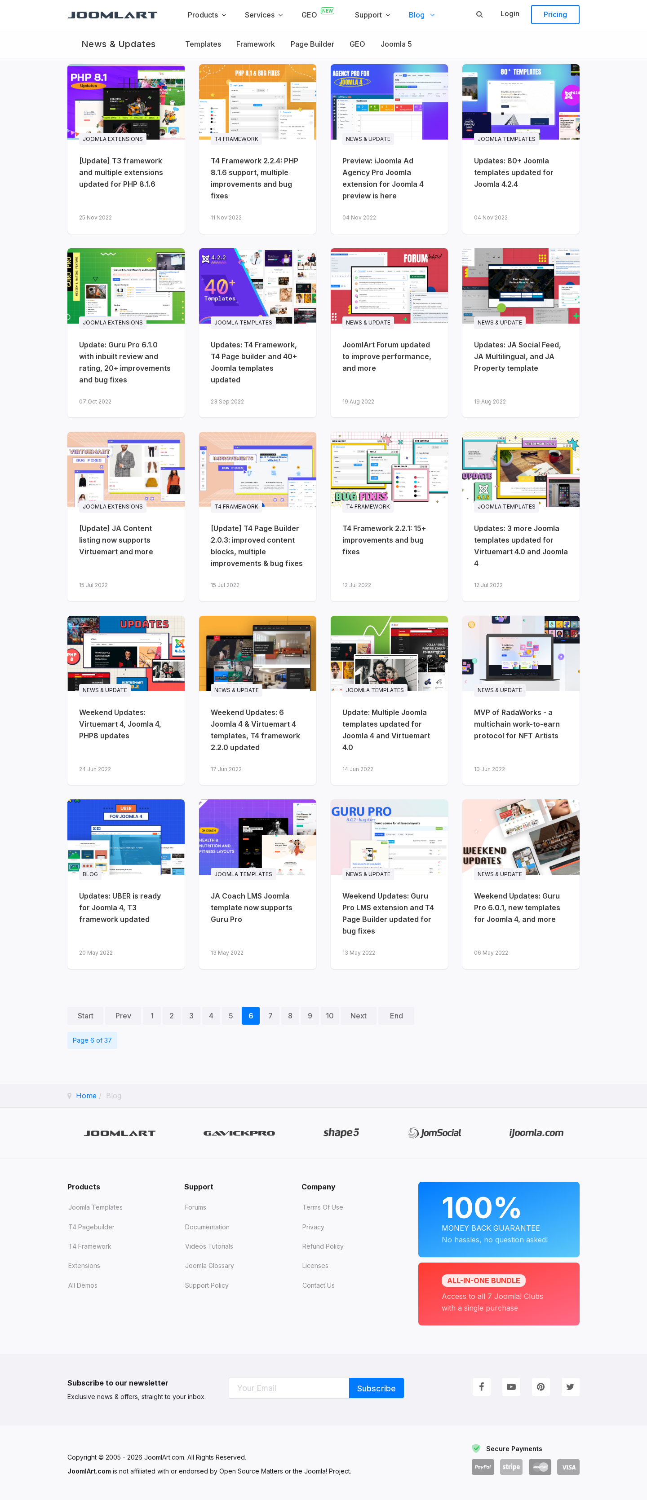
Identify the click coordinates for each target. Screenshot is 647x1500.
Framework (256, 43)
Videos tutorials (209, 1246)
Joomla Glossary (209, 1265)
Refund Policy (323, 1246)
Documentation (207, 1227)
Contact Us (318, 1285)
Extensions (84, 1265)
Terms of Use (322, 1207)
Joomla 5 (397, 43)
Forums (195, 1207)
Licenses (315, 1265)
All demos (82, 1285)
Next (358, 1015)
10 (330, 1015)
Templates (203, 43)
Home (86, 1095)
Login (510, 13)
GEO (358, 43)
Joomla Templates (95, 1207)
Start (85, 1015)
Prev (123, 1015)
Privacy (313, 1227)
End (396, 1015)
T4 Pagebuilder (91, 1227)
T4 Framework (89, 1246)
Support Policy (207, 1285)
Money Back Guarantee (499, 1218)
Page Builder (313, 43)
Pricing (555, 14)
